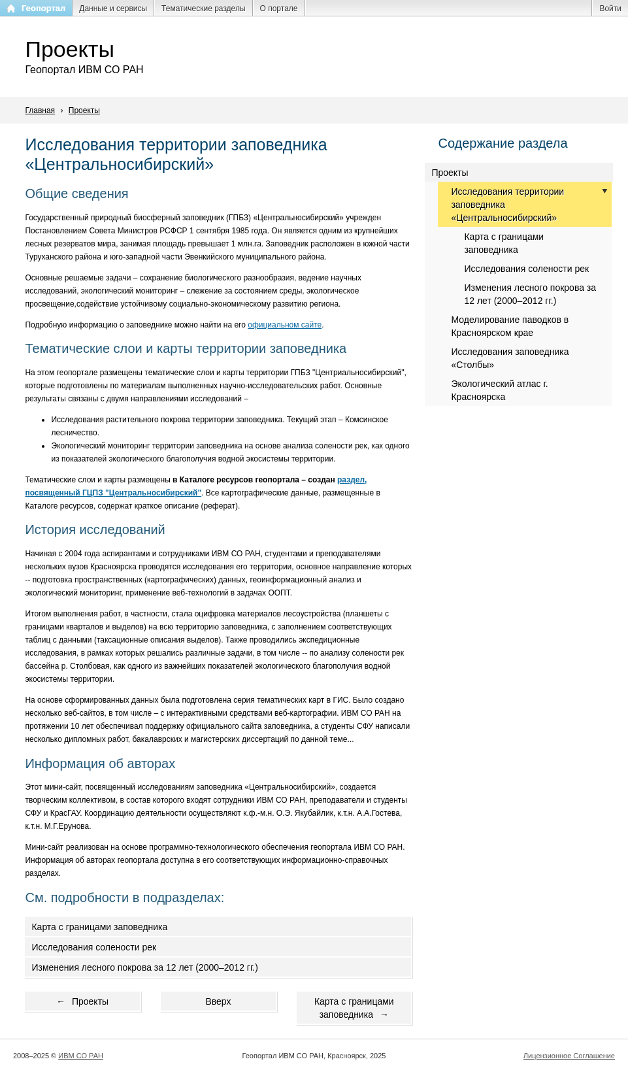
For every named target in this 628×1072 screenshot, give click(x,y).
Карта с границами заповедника (99, 927)
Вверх (218, 1001)
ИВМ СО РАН (80, 1056)
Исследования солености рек (93, 947)
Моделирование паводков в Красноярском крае (510, 326)
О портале (279, 8)
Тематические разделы (203, 8)
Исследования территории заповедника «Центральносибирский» (507, 204)
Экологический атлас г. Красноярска (499, 390)
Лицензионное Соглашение (569, 1056)
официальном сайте (285, 324)
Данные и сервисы (113, 8)
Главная (40, 110)
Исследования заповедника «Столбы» (510, 358)
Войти (610, 8)
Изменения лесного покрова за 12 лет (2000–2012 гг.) (144, 967)
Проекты (84, 110)
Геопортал (43, 8)
